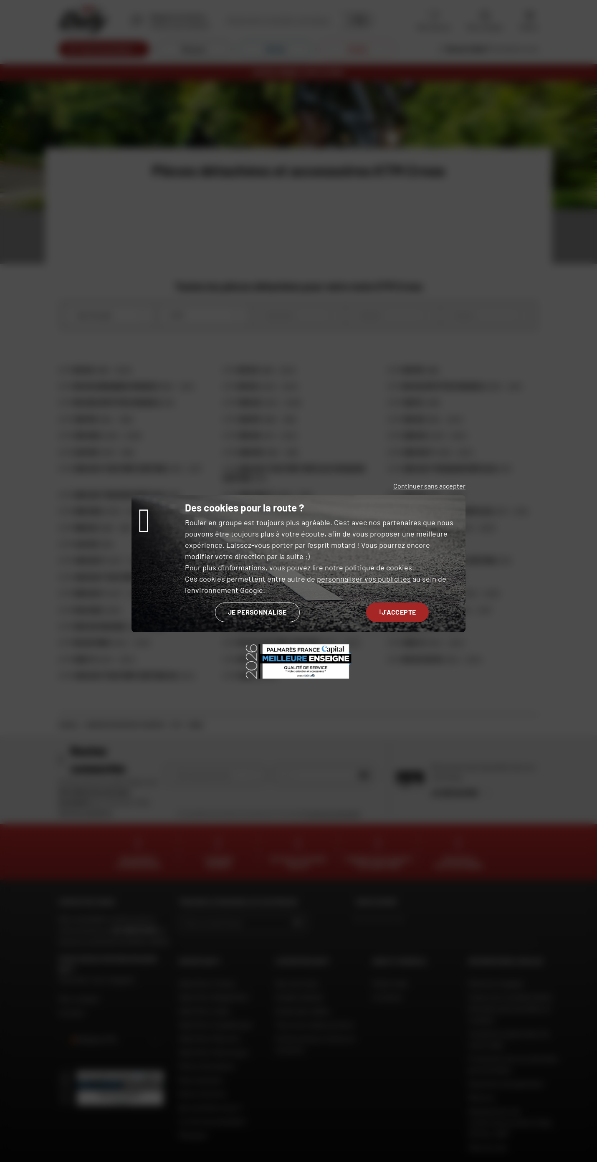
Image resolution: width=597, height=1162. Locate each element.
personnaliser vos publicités (364, 578)
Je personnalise (257, 612)
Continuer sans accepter (429, 486)
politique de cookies (378, 567)
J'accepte (397, 612)
